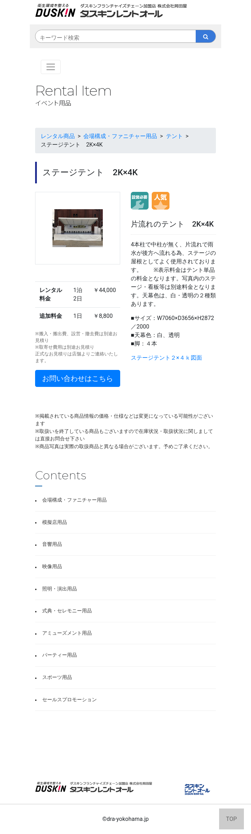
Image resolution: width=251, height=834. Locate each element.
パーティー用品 (59, 655)
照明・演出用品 (59, 589)
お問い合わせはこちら (77, 378)
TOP (231, 819)
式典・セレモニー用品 (67, 611)
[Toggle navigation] (51, 67)
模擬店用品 (54, 522)
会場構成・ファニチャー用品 (74, 500)
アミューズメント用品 (67, 633)
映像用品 (52, 567)
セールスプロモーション (69, 700)
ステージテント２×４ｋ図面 (166, 357)
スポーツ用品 (57, 677)
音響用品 (52, 544)
